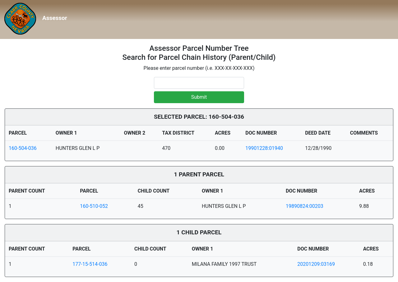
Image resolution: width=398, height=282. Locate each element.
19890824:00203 (304, 206)
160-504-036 (23, 148)
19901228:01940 (264, 148)
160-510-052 (94, 206)
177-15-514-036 (89, 264)
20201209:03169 (316, 264)
